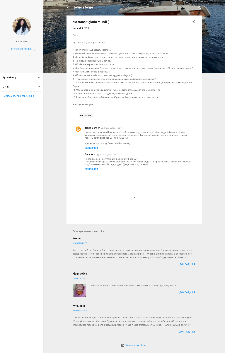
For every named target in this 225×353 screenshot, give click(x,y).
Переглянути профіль (21, 49)
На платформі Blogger (134, 345)
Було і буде (83, 7)
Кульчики (79, 305)
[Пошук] (200, 8)
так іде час (86, 115)
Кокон (77, 238)
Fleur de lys (80, 273)
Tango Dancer (92, 127)
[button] (194, 22)
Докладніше (187, 264)
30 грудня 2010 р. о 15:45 (112, 128)
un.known (21, 41)
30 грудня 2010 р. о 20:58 (105, 154)
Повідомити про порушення (18, 96)
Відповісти (91, 148)
